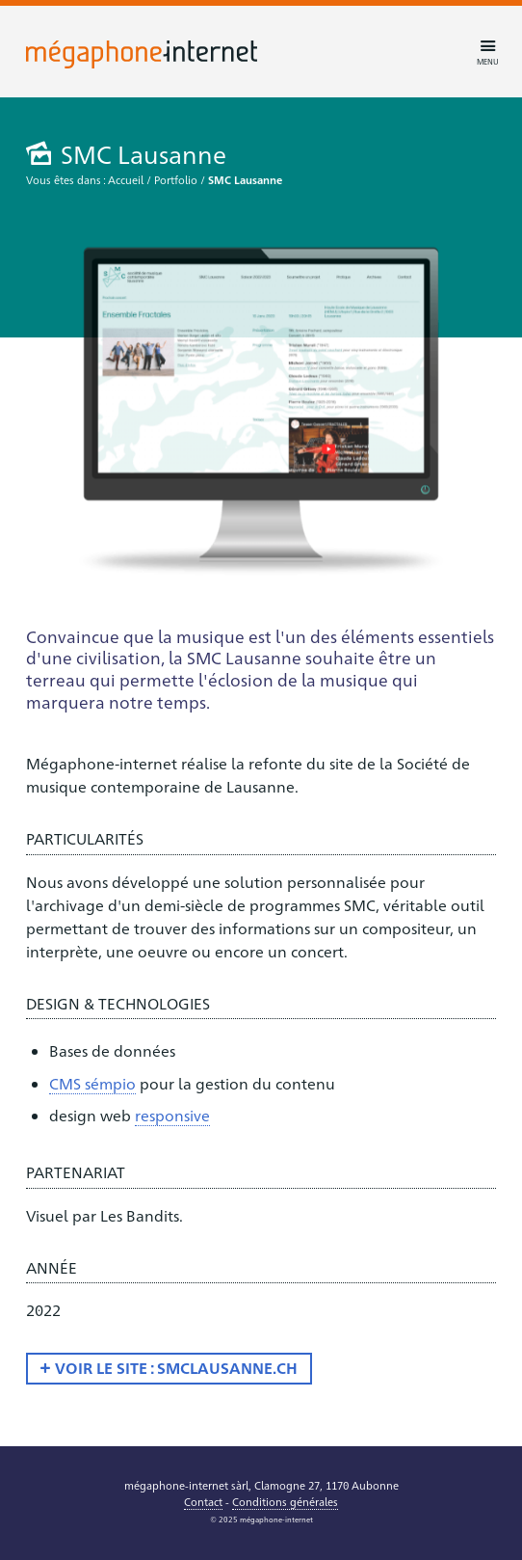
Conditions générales (285, 1501)
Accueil (126, 180)
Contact (203, 1501)
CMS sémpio (92, 1083)
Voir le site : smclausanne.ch (176, 1368)
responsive (172, 1115)
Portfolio (175, 180)
